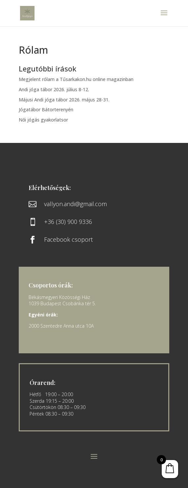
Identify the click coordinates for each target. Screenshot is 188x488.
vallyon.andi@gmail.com (75, 204)
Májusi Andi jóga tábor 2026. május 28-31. (64, 99)
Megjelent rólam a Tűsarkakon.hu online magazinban (76, 79)
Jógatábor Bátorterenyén (46, 109)
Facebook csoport (68, 239)
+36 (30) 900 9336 (68, 222)
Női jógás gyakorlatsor (43, 120)
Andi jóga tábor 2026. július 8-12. (54, 89)
